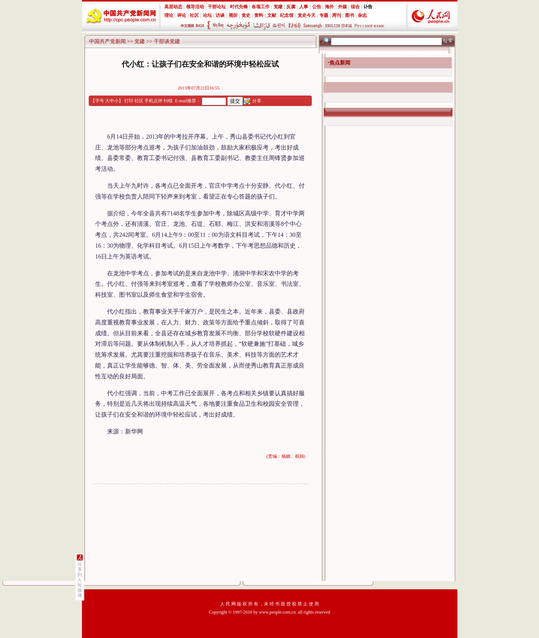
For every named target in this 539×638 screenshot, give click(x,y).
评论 (181, 15)
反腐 (290, 6)
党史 (245, 15)
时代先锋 (239, 6)
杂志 (362, 15)
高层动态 (173, 6)
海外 (329, 6)
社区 (194, 15)
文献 (271, 15)
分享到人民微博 (79, 580)
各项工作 (261, 6)
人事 (303, 6)
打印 (128, 100)
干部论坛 (217, 6)
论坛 (207, 15)
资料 (258, 15)
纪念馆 (286, 15)
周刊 (336, 15)
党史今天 (307, 15)
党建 (278, 6)
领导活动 (195, 6)
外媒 (342, 6)
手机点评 (153, 100)
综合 (355, 6)
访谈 (220, 15)
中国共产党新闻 (107, 41)
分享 (256, 100)
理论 (168, 15)
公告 (316, 6)
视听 (233, 15)
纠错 (168, 100)
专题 (323, 15)
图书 (349, 15)
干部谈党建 (167, 41)
